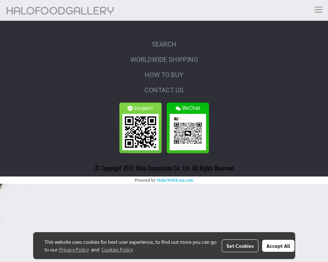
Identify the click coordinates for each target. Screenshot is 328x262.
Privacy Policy (74, 249)
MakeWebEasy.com (175, 180)
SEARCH (164, 44)
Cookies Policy (117, 249)
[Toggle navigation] (319, 10)
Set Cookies (240, 245)
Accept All (278, 245)
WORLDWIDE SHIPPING (164, 59)
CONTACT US (164, 90)
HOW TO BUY (164, 75)
